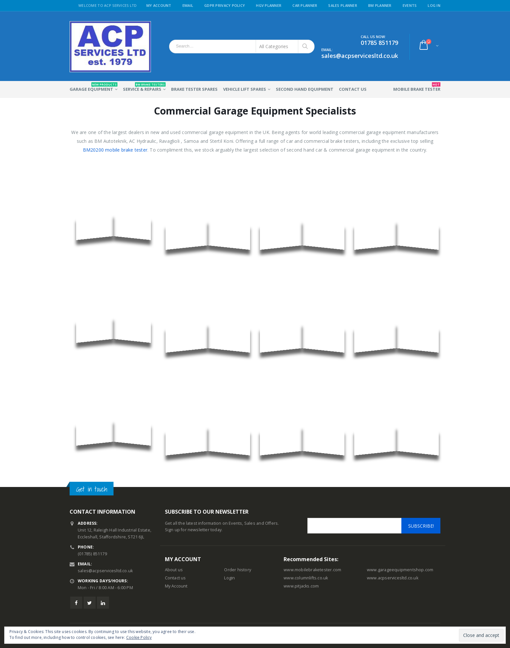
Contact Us (353, 89)
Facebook (76, 603)
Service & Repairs (144, 87)
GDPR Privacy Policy (224, 5)
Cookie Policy (139, 637)
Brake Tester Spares (194, 89)
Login (229, 578)
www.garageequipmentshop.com (400, 570)
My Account (158, 5)
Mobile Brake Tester (416, 87)
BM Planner (380, 5)
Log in (434, 5)
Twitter (90, 603)
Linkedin (103, 603)
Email (187, 5)
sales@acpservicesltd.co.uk (105, 571)
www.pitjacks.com (301, 586)
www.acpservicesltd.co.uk (392, 578)
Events (410, 5)
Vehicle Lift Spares (244, 89)
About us (174, 570)
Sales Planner (342, 5)
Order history (237, 570)
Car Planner (304, 5)
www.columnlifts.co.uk (306, 578)
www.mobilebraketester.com (312, 570)
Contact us (175, 578)
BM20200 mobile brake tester (115, 150)
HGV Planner (268, 5)
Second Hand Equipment (304, 89)
